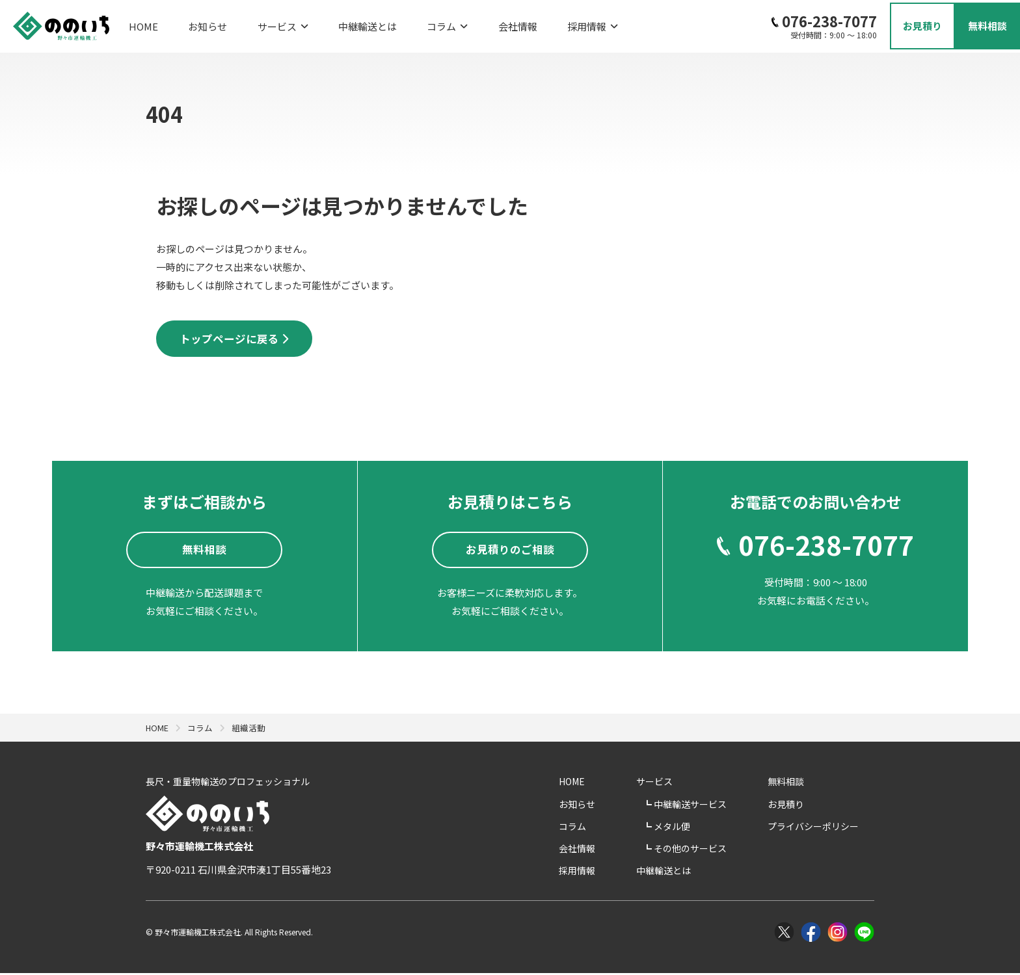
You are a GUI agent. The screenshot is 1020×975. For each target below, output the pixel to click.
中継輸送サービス (725, 806)
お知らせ (197, 23)
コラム (404, 23)
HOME (143, 23)
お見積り (801, 806)
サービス (261, 23)
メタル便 (707, 828)
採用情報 (529, 23)
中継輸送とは (335, 23)
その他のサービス (725, 850)
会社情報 (465, 23)
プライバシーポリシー (828, 828)
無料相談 (801, 783)
